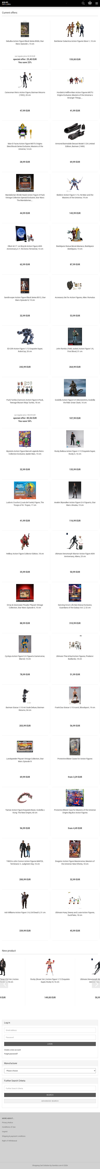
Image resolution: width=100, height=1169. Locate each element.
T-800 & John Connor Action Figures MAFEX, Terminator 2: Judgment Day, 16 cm (24, 862)
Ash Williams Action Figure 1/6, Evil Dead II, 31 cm (24, 912)
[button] (4, 984)
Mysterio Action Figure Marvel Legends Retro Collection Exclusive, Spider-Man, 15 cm (25, 452)
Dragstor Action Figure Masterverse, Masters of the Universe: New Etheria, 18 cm (75, 862)
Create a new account (12, 1050)
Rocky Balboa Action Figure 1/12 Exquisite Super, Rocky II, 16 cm (75, 452)
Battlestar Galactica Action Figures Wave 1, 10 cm (75, 41)
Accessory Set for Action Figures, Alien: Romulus (75, 297)
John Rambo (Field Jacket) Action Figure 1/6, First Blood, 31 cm (75, 350)
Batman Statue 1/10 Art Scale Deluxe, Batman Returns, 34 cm (25, 708)
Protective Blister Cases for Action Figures (74, 759)
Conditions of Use (8, 1127)
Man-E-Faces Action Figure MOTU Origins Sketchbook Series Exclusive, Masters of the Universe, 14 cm (25, 146)
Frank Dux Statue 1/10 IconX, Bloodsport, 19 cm (75, 707)
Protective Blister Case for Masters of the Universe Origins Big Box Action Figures (75, 811)
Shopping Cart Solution (41, 1165)
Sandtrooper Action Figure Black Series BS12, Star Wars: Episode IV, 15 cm (25, 298)
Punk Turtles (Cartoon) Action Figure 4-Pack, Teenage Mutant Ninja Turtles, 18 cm (24, 401)
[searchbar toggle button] (83, 3)
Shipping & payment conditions (13, 1136)
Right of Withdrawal (9, 1141)
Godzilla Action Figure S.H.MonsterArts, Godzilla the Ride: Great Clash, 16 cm (75, 401)
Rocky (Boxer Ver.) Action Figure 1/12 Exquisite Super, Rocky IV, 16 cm (50, 980)
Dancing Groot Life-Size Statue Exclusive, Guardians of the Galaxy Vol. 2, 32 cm (75, 606)
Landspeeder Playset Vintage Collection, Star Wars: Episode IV (25, 760)
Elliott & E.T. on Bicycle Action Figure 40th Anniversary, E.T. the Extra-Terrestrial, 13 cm (25, 247)
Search (50, 1095)
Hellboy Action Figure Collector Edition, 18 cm (25, 554)
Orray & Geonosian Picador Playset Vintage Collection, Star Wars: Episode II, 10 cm (25, 606)
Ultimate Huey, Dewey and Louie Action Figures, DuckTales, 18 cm (75, 913)
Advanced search (50, 1101)
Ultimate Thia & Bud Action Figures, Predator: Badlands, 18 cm (75, 657)
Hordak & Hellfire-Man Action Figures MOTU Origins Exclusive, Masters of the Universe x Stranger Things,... (75, 95)
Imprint (4, 1132)
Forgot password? (11, 1054)
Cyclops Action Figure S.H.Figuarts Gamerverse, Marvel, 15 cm (25, 657)
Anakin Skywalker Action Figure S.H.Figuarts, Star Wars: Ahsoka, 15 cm (75, 503)
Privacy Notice (7, 1123)
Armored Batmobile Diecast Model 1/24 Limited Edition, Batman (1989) (75, 145)
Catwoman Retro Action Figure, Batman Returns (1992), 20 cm (25, 93)
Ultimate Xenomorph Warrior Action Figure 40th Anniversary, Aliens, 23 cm (75, 555)
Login (50, 1044)
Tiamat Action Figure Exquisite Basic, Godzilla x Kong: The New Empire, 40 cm (25, 811)
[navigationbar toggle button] (96, 3)
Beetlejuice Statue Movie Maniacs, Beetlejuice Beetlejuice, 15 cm (75, 247)
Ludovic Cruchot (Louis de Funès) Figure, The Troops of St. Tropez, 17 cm (25, 503)
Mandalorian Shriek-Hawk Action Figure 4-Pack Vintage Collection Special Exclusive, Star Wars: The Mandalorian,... (25, 197)
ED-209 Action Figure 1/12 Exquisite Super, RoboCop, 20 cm (25, 350)
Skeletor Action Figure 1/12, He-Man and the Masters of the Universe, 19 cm (75, 196)
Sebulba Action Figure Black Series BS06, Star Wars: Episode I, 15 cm (25, 42)
